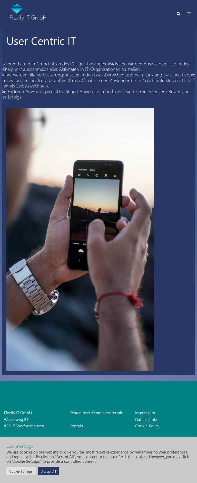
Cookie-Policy (147, 425)
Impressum (145, 412)
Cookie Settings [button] (21, 471)
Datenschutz (146, 419)
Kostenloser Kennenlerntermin (96, 412)
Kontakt (76, 425)
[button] (178, 14)
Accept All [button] (48, 471)
